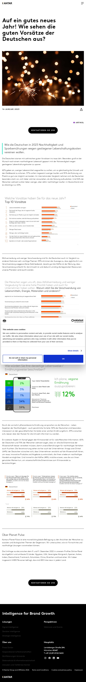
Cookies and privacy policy (62, 670)
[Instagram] (45, 659)
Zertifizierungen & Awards (13, 656)
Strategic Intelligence (11, 636)
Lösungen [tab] (7, 622)
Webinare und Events (53, 627)
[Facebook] (49, 659)
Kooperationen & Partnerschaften (16, 652)
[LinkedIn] (53, 659)
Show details (73, 351)
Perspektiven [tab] (50, 622)
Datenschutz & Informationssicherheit (18, 661)
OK (63, 359)
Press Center (7, 648)
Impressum (79, 670)
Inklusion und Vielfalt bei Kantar (16, 665)
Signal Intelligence (10, 627)
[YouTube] (58, 659)
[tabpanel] (22, 631)
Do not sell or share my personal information (22, 359)
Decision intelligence (11, 632)
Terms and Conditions (40, 670)
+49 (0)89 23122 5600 (54, 653)
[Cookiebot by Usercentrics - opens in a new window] (73, 321)
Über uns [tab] (6, 642)
